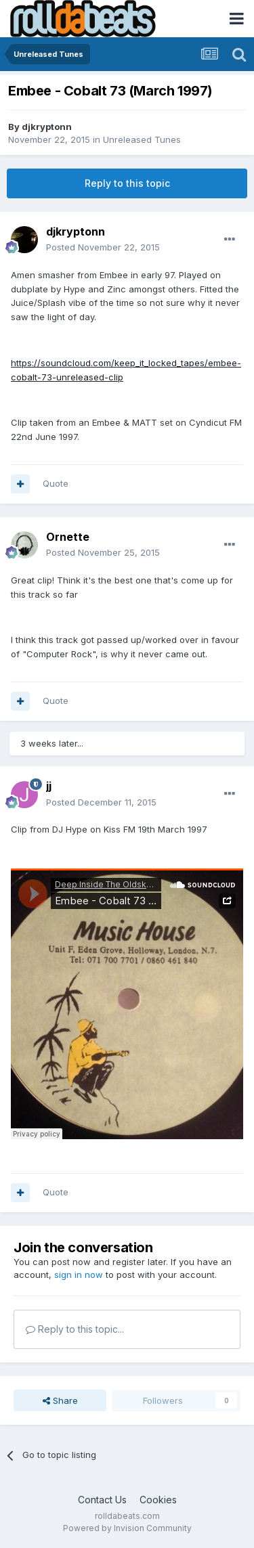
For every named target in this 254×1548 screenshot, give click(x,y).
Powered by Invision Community (127, 1528)
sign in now (78, 1274)
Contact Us (102, 1499)
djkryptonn (47, 126)
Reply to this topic (127, 183)
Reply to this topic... (75, 1329)
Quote (55, 483)
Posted (103, 247)
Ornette (67, 537)
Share (60, 1400)
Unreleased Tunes (142, 139)
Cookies (158, 1499)
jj (48, 786)
